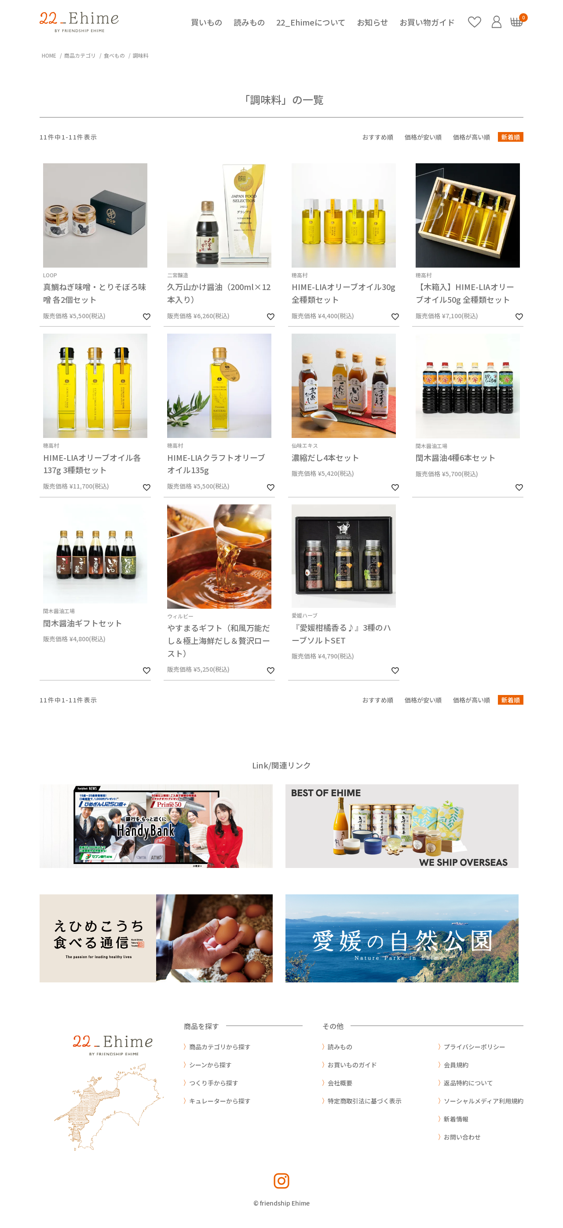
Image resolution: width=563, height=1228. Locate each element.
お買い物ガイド (427, 22)
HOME (49, 55)
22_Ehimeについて (311, 22)
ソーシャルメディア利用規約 (483, 1100)
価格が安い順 (423, 136)
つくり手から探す (213, 1082)
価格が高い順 (471, 136)
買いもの (207, 22)
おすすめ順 (377, 136)
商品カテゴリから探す (220, 1046)
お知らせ (372, 22)
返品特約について (468, 1082)
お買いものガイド (352, 1064)
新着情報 (456, 1118)
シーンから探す (210, 1064)
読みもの (249, 22)
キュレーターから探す (220, 1100)
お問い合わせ (462, 1136)
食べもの (114, 55)
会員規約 (456, 1064)
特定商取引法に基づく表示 (365, 1100)
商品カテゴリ (80, 55)
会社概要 (340, 1082)
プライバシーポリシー (474, 1046)
